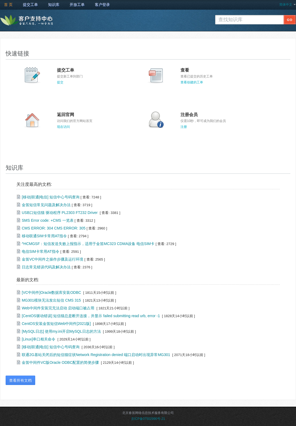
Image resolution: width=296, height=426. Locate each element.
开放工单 (77, 4)
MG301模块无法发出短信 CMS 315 (51, 300)
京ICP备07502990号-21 (148, 419)
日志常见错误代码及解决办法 (46, 267)
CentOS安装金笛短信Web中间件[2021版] (56, 323)
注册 (184, 127)
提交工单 (30, 4)
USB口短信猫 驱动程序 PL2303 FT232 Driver (60, 212)
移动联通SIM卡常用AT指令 (44, 236)
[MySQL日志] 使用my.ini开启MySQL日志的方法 (61, 331)
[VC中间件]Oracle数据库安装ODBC (51, 292)
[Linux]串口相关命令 (38, 339)
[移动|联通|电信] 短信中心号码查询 (51, 197)
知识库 (53, 4)
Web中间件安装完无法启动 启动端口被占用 (58, 308)
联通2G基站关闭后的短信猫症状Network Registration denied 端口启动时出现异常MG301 (96, 355)
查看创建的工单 (192, 82)
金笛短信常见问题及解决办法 (46, 205)
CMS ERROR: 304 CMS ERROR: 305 (53, 228)
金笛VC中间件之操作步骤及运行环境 (52, 259)
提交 (60, 82)
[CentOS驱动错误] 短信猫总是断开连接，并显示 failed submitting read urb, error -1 (91, 316)
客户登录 (102, 4)
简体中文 (285, 4)
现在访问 (63, 127)
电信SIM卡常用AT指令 (40, 251)
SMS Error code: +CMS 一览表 (48, 220)
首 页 (8, 4)
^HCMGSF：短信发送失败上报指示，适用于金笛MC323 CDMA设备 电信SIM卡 (88, 244)
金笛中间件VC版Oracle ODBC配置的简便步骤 (60, 362)
